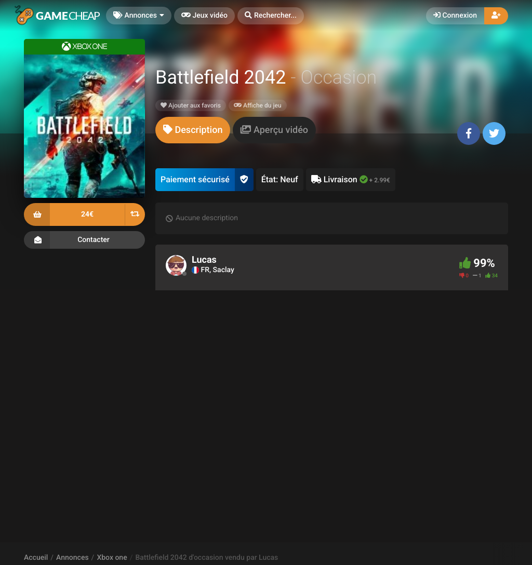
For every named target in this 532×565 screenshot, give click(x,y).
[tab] (192, 130)
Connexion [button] (455, 15)
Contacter (84, 240)
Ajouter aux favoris (191, 105)
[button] (270, 15)
